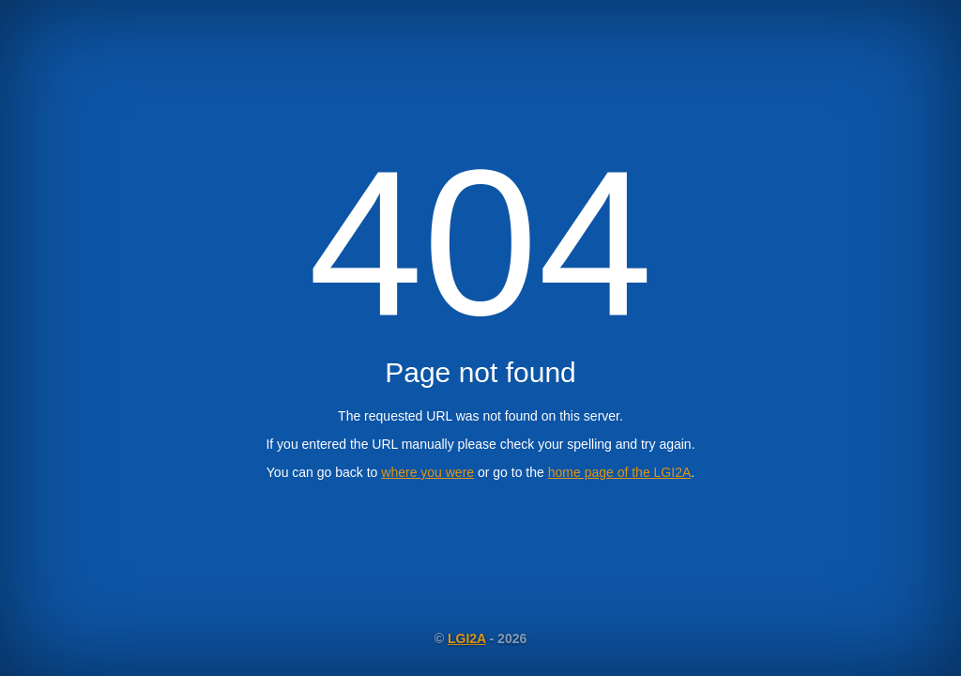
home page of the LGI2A (620, 472)
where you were (427, 472)
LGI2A (467, 638)
